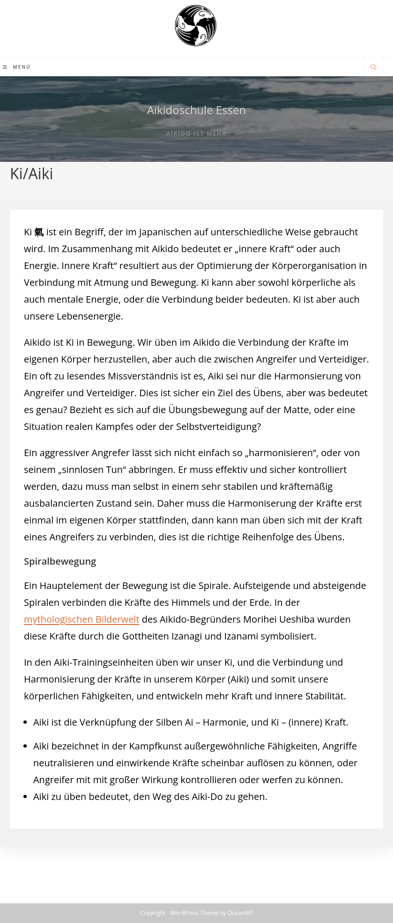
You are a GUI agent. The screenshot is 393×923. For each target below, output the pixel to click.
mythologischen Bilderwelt (82, 619)
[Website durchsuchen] (373, 68)
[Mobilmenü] (17, 67)
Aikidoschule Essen (196, 109)
